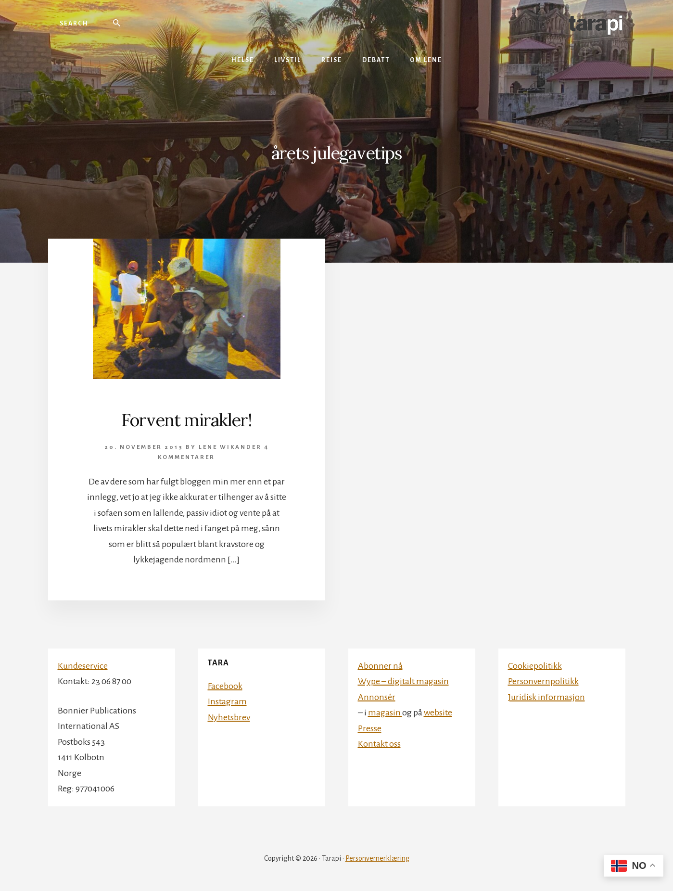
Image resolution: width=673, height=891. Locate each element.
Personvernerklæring (377, 858)
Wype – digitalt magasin (403, 681)
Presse (369, 728)
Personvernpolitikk (543, 681)
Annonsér (376, 697)
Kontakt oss (379, 744)
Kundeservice (83, 666)
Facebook (225, 686)
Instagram (227, 701)
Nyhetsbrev (229, 717)
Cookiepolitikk (535, 666)
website (438, 712)
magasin (385, 712)
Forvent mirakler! (186, 420)
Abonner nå (380, 666)
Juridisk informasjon (546, 697)
